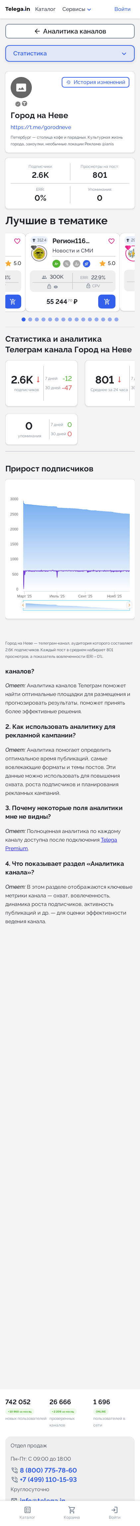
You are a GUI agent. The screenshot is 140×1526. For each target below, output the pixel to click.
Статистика (30, 53)
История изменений (95, 82)
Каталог (45, 9)
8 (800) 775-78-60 (48, 1470)
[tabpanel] (70, 272)
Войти (122, 9)
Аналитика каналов (70, 31)
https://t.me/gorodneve (41, 127)
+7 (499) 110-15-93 (48, 1480)
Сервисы (77, 9)
